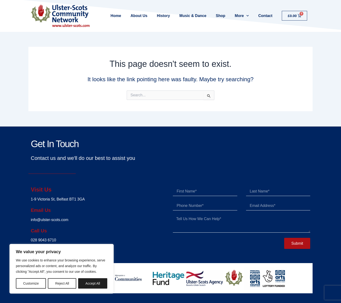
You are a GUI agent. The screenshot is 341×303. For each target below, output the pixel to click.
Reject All (62, 283)
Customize (31, 283)
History (163, 16)
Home (116, 16)
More (242, 15)
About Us (138, 16)
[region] (61, 269)
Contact (265, 16)
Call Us (40, 230)
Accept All (92, 283)
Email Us (43, 210)
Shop (220, 16)
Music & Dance (192, 16)
